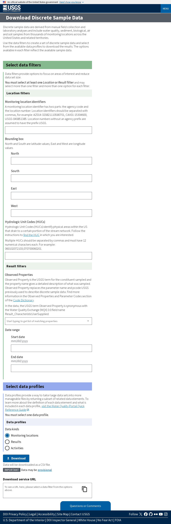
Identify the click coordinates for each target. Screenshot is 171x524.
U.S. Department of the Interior (24, 520)
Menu (166, 8)
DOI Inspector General (61, 520)
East (14, 188)
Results (16, 442)
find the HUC (31, 235)
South (15, 171)
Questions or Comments (85, 506)
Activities (17, 448)
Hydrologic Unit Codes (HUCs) (25, 222)
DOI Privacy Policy (15, 514)
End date (17, 357)
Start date (18, 337)
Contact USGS (80, 514)
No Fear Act (105, 520)
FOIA (118, 520)
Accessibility (46, 514)
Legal (32, 514)
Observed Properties (19, 275)
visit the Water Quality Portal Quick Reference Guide (44, 408)
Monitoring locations (24, 435)
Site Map (63, 514)
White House (86, 520)
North (15, 153)
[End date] (51, 368)
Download (16, 458)
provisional (45, 470)
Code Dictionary (23, 300)
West (14, 206)
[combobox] (48, 321)
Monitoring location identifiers (25, 102)
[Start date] (51, 348)
